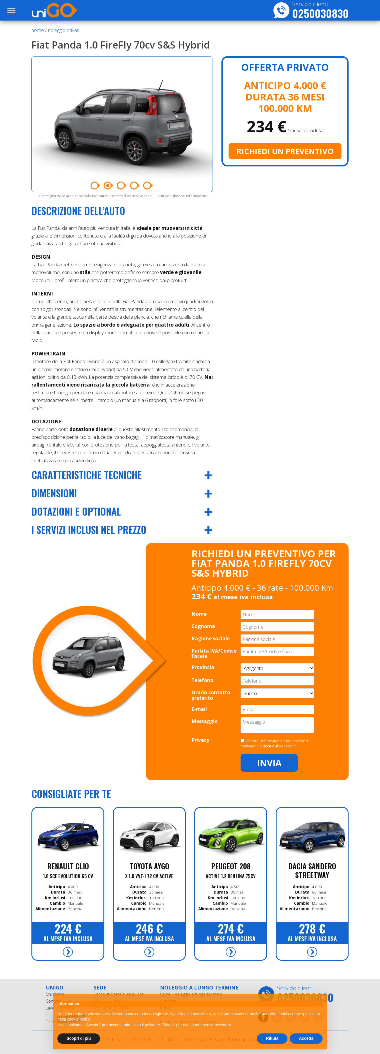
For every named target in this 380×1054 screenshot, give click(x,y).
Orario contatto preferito (210, 695)
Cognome (203, 626)
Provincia (202, 667)
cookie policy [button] (78, 1019)
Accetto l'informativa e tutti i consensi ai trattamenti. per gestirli (276, 743)
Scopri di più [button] (79, 1038)
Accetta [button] (306, 1038)
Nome (199, 614)
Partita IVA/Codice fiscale (214, 653)
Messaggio (204, 721)
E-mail (199, 709)
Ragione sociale (210, 638)
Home (37, 30)
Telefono (202, 680)
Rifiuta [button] (272, 1038)
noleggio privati (63, 30)
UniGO (62, 10)
